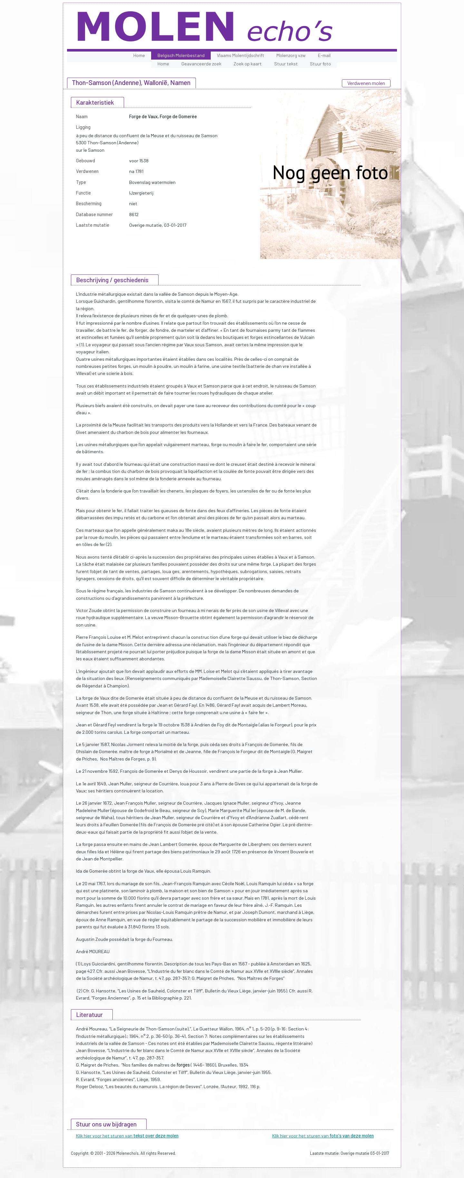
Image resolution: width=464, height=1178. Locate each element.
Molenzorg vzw (290, 55)
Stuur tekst (286, 63)
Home (139, 55)
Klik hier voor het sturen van (127, 1135)
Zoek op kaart (248, 63)
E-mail (324, 55)
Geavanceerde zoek (201, 63)
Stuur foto (320, 63)
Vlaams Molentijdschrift (240, 55)
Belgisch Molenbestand (181, 55)
